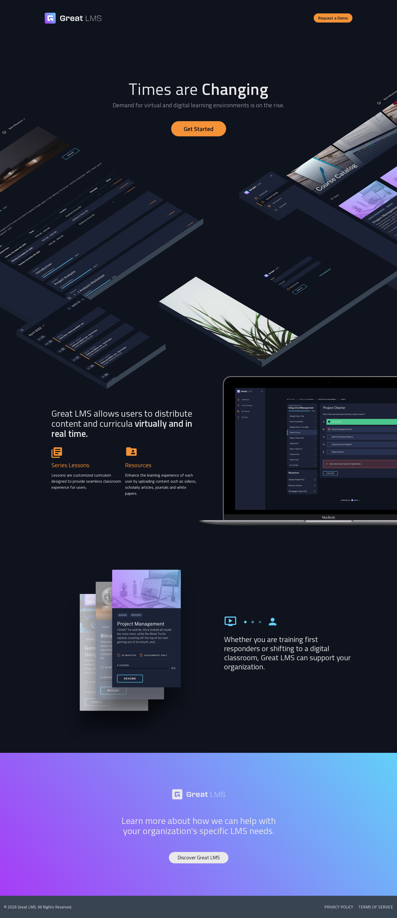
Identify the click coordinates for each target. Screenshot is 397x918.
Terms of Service (375, 907)
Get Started (198, 128)
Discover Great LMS (198, 857)
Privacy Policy (339, 907)
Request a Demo (333, 18)
